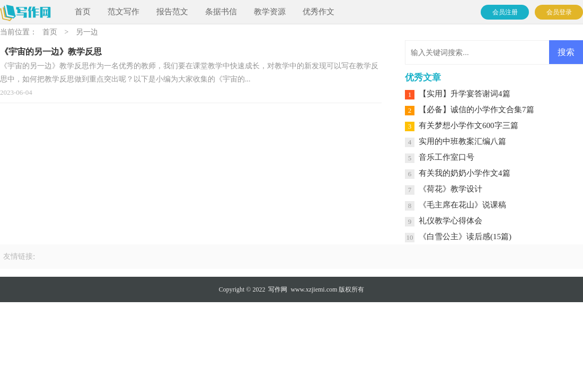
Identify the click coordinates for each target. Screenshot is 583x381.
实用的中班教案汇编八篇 (462, 141)
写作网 (277, 289)
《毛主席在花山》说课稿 (462, 205)
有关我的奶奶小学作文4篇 (464, 173)
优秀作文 (318, 11)
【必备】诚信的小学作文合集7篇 (476, 109)
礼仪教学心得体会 (450, 220)
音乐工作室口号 (446, 157)
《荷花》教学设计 (450, 189)
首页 (83, 11)
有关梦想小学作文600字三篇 (468, 125)
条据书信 (221, 11)
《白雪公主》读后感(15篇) (465, 236)
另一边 (87, 32)
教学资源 (270, 11)
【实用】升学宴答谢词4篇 (464, 93)
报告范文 (172, 11)
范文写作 (123, 11)
